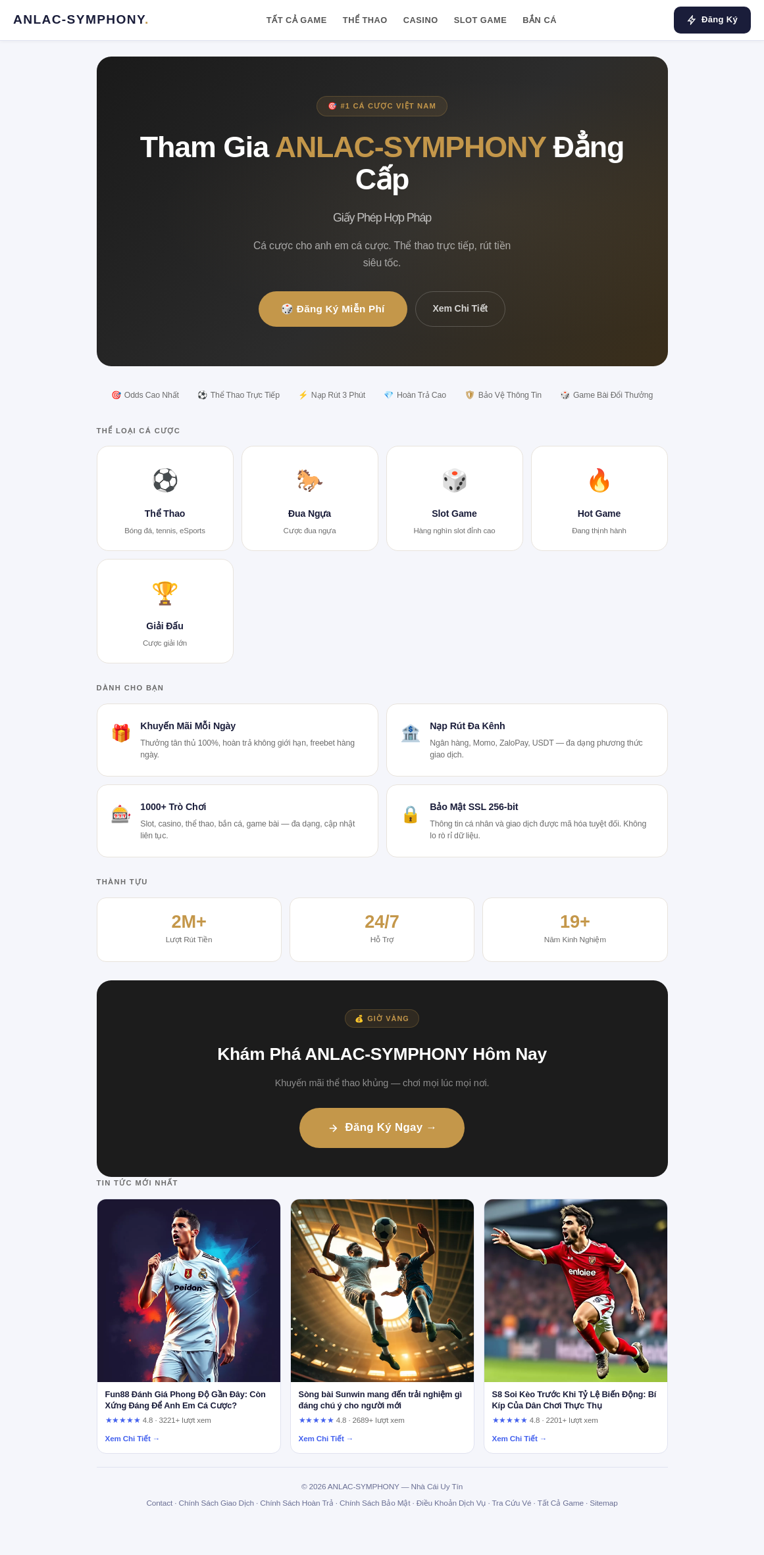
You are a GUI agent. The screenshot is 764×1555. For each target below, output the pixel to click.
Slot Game (480, 20)
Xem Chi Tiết (460, 308)
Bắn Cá (539, 20)
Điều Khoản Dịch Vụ (451, 1503)
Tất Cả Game (297, 20)
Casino (420, 20)
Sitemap (603, 1503)
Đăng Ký (712, 19)
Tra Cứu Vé (511, 1503)
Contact (159, 1503)
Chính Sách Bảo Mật (375, 1503)
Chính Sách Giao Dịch (216, 1503)
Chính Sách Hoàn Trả (296, 1503)
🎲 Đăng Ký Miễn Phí (333, 308)
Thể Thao (365, 20)
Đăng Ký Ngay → (382, 1127)
